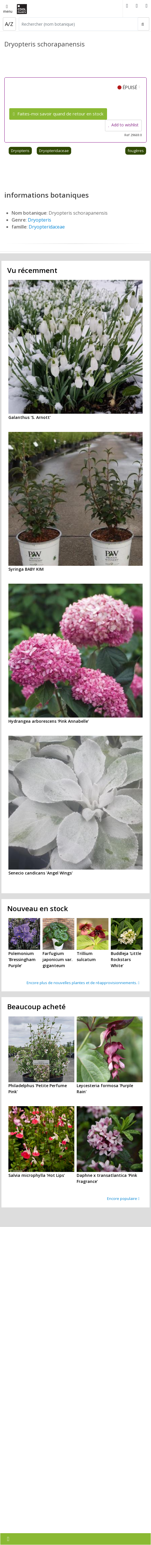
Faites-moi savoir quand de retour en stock (58, 114)
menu (7, 9)
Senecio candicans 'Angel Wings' (40, 873)
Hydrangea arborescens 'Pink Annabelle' (48, 721)
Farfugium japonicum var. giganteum (58, 959)
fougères (136, 150)
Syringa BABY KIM (26, 569)
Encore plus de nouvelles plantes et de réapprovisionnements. (83, 982)
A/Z (9, 23)
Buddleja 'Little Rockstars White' (126, 959)
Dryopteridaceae (54, 150)
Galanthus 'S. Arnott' (29, 417)
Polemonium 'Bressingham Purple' (22, 959)
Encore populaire (123, 1198)
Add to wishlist (123, 125)
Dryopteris (20, 150)
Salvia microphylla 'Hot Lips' (36, 1175)
